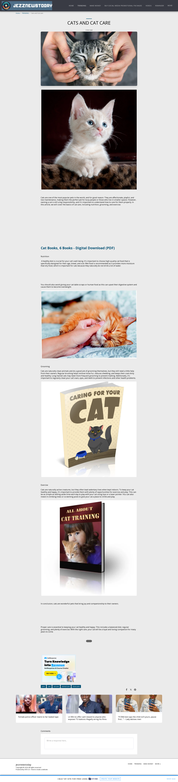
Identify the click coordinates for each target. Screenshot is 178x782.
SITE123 (27, 769)
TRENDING (25, 13)
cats (49, 686)
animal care (66, 686)
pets (43, 686)
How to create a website (39, 769)
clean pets (76, 686)
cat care (56, 686)
